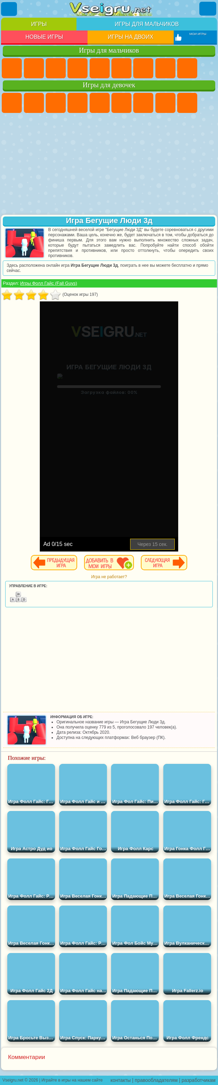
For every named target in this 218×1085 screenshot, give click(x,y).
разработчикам (199, 1080)
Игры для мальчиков (147, 24)
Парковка (12, 68)
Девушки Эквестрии (34, 103)
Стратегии (56, 68)
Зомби (100, 68)
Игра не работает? (109, 576)
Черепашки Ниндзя (187, 68)
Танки (77, 68)
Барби (77, 103)
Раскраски (165, 103)
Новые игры (44, 37)
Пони (12, 103)
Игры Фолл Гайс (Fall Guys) (48, 283)
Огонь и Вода (56, 103)
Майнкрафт (143, 68)
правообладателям (156, 1080)
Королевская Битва (121, 68)
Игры (39, 24)
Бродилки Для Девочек (143, 103)
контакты (120, 1080)
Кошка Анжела (187, 103)
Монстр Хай (121, 103)
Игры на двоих (131, 37)
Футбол (34, 68)
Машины (165, 68)
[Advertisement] (109, 164)
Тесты (100, 103)
